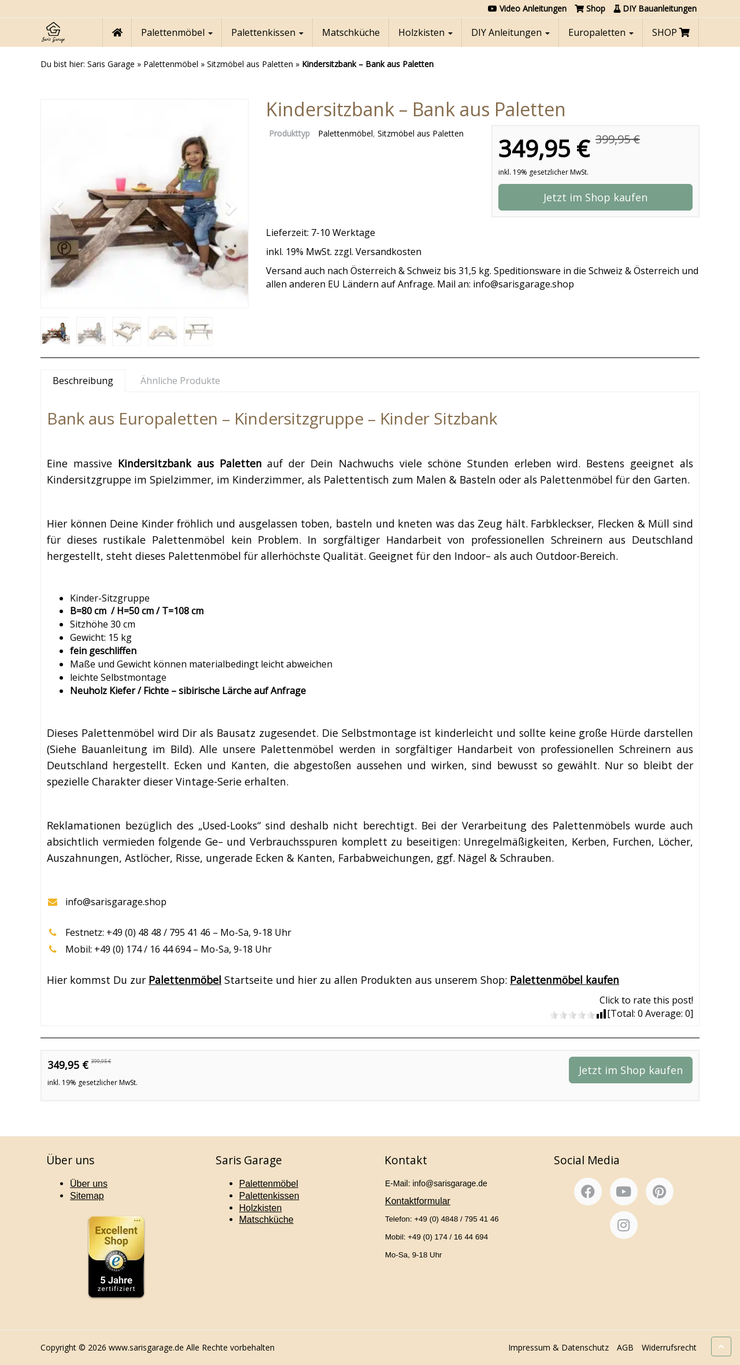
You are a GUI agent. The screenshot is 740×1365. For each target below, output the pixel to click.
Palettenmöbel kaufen (564, 980)
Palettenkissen (267, 32)
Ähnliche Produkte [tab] (180, 380)
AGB (625, 1347)
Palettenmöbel (177, 32)
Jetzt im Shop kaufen (595, 197)
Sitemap (87, 1196)
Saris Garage (111, 63)
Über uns (89, 1184)
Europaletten (601, 32)
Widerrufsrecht (669, 1347)
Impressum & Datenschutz (558, 1347)
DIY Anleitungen (510, 32)
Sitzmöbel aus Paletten (250, 63)
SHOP (671, 32)
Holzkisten (425, 32)
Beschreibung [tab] (83, 380)
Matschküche (351, 32)
